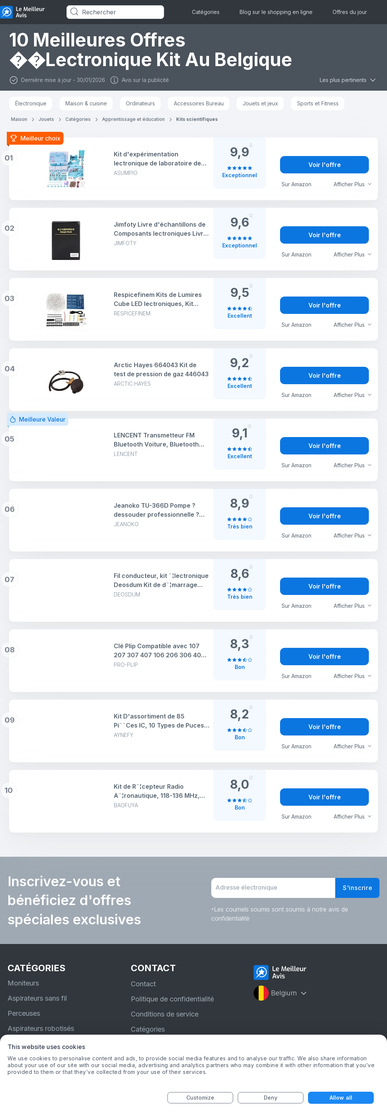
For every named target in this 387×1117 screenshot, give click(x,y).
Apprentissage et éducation (133, 119)
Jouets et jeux (260, 103)
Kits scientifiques (197, 119)
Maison (19, 119)
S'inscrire (357, 888)
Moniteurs (23, 983)
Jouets (46, 119)
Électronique (30, 103)
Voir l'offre (324, 164)
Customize (200, 1097)
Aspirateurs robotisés (41, 1028)
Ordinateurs (140, 103)
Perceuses (24, 1013)
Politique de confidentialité (172, 999)
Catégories (206, 12)
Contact (143, 984)
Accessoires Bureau (199, 103)
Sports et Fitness (318, 103)
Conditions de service (164, 1014)
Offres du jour (350, 12)
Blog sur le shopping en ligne (276, 12)
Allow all (341, 1097)
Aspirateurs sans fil (37, 998)
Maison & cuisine (86, 103)
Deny (270, 1097)
